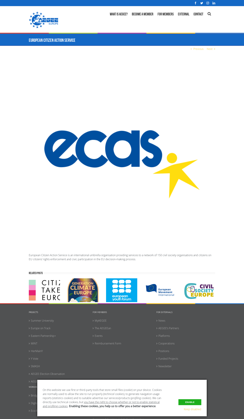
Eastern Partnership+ (43, 336)
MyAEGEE (101, 320)
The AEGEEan (103, 328)
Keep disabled (192, 409)
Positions (163, 351)
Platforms (164, 336)
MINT (34, 343)
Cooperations (166, 343)
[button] (209, 13)
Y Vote (34, 358)
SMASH (35, 366)
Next (209, 49)
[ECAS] (122, 155)
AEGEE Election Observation (48, 374)
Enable (190, 402)
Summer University (42, 320)
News (161, 320)
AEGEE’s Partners (168, 328)
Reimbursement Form (108, 343)
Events (99, 336)
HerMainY (37, 351)
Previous (198, 49)
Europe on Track (40, 328)
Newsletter (165, 366)
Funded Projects (168, 358)
